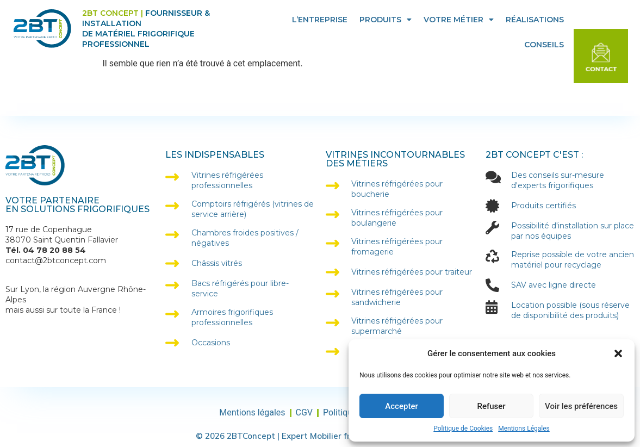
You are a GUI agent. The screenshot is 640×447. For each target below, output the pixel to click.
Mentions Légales (524, 428)
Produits (385, 19)
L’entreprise (319, 19)
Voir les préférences (581, 406)
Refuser (491, 406)
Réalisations (535, 19)
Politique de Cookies (463, 428)
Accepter (401, 406)
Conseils (544, 44)
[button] (618, 353)
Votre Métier (459, 19)
